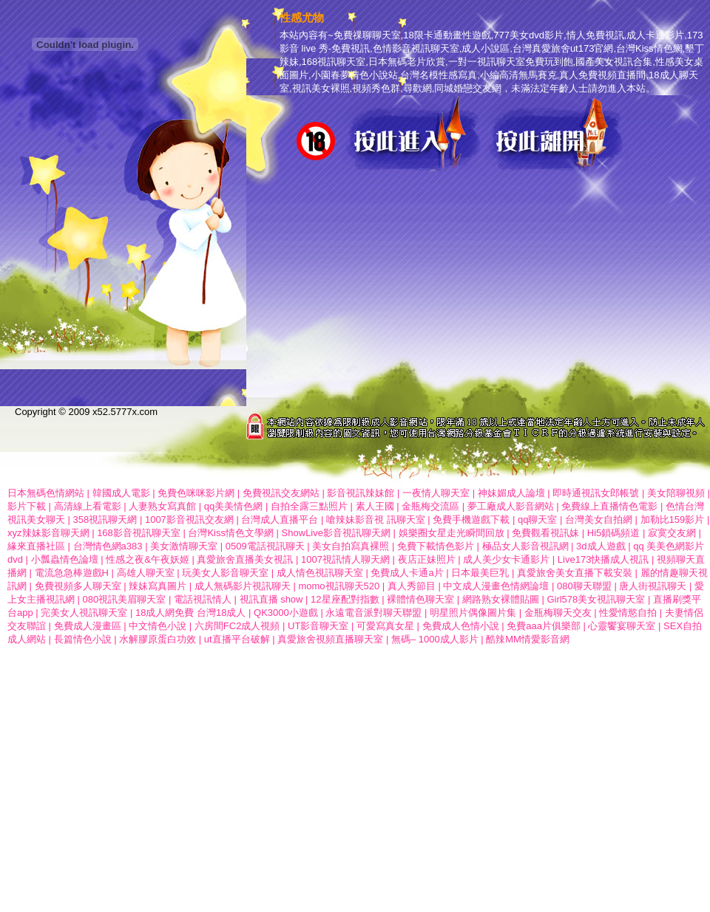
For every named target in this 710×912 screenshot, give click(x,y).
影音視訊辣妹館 (360, 492)
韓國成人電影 (121, 492)
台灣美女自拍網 (598, 519)
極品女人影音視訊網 (525, 546)
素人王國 (376, 506)
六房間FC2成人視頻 (237, 625)
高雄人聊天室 (146, 572)
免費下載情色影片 (435, 546)
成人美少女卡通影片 (506, 559)
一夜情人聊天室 (436, 492)
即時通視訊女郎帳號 (595, 492)
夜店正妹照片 (427, 559)
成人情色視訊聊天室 (320, 572)
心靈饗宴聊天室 (621, 625)
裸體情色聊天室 (420, 599)
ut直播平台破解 (237, 639)
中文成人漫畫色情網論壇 (496, 586)
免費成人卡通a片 (407, 572)
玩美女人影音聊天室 (225, 572)
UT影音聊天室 (318, 625)
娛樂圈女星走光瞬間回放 (451, 532)
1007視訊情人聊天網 (345, 559)
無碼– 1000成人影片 (435, 639)
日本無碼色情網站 (45, 492)
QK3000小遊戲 (286, 612)
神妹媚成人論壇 (511, 492)
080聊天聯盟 (584, 586)
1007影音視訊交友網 (189, 519)
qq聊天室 (537, 519)
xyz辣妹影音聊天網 (49, 532)
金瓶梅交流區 (430, 506)
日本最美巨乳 (480, 572)
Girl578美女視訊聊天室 (596, 599)
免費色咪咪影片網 (196, 492)
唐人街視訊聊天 (652, 586)
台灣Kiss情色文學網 (231, 532)
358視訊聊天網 (105, 519)
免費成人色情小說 (460, 625)
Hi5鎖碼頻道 (613, 532)
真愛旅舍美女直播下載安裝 (574, 572)
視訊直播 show (271, 599)
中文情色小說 (157, 625)
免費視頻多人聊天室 (78, 586)
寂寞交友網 (672, 532)
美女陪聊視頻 (676, 492)
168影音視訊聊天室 (138, 532)
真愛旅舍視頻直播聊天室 (330, 639)
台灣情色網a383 (108, 546)
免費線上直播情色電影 (609, 506)
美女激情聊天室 (183, 546)
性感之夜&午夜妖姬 (147, 559)
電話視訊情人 (202, 599)
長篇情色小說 (83, 639)
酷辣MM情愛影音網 (527, 639)
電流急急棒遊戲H (72, 572)
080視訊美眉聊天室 (124, 599)
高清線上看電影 (87, 506)
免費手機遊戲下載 (471, 519)
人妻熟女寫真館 (162, 506)
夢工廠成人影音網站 (510, 506)
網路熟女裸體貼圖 (500, 599)
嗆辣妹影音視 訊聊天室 (375, 519)
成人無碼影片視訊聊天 (243, 586)
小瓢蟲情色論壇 (64, 559)
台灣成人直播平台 (279, 519)
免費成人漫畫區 (87, 625)
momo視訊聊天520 (338, 586)
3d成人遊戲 (600, 546)
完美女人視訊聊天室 (84, 612)
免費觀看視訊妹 (545, 532)
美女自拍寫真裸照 (350, 546)
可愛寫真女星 (385, 625)
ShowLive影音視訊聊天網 (336, 532)
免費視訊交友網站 (281, 492)
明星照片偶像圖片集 (473, 612)
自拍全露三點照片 (309, 506)
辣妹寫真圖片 (157, 586)
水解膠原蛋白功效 (157, 639)
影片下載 (26, 506)
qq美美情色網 (233, 506)
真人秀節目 (412, 586)
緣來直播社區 (36, 546)
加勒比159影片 (672, 519)
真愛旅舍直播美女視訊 (245, 559)
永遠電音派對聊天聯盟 (375, 612)
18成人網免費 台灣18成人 (190, 612)
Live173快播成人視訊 (603, 559)
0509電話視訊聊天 (265, 546)
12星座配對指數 (345, 599)
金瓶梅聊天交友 (559, 612)
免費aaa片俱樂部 (544, 625)
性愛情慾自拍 (628, 612)
